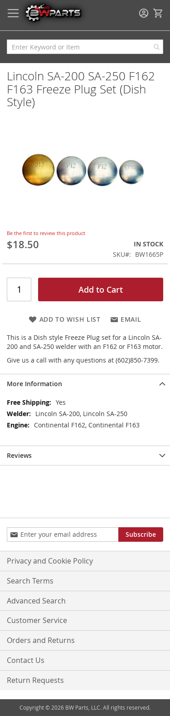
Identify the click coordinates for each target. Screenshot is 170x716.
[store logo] (53, 12)
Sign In (144, 13)
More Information (34, 383)
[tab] (85, 383)
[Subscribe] (140, 534)
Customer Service (37, 620)
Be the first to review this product (46, 233)
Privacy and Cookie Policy (50, 561)
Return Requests (35, 680)
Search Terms (30, 581)
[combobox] (85, 46)
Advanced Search (36, 601)
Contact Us (25, 660)
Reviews (19, 455)
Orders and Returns (41, 640)
